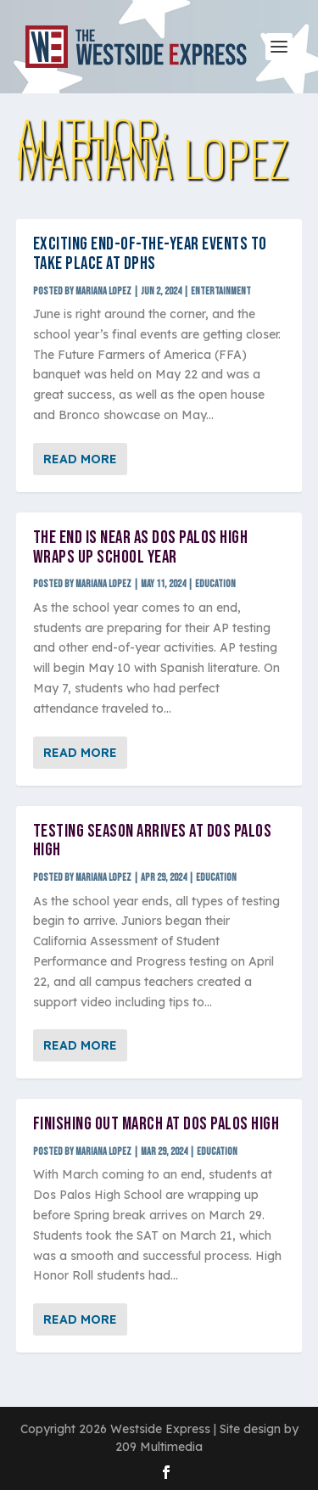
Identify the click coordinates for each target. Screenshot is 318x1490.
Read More (80, 459)
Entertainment (221, 291)
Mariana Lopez (103, 291)
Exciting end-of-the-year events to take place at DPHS (150, 253)
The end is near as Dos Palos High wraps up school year (140, 547)
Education (215, 584)
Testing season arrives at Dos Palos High (152, 841)
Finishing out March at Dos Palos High (156, 1123)
